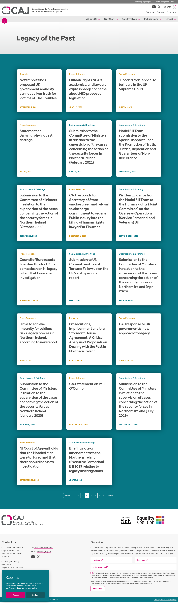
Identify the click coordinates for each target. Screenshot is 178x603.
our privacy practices (145, 578)
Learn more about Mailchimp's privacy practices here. (134, 584)
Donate (150, 12)
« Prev (67, 496)
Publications (152, 19)
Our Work (111, 19)
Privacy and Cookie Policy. (165, 600)
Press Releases (77, 75)
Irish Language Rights (143, 2)
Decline (35, 595)
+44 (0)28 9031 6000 (44, 548)
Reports (24, 75)
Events (160, 12)
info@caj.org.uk (44, 552)
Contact (171, 12)
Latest (170, 19)
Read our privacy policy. (27, 588)
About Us (93, 19)
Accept (16, 595)
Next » (110, 496)
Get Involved (131, 19)
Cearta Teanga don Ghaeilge (165, 2)
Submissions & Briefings (82, 125)
